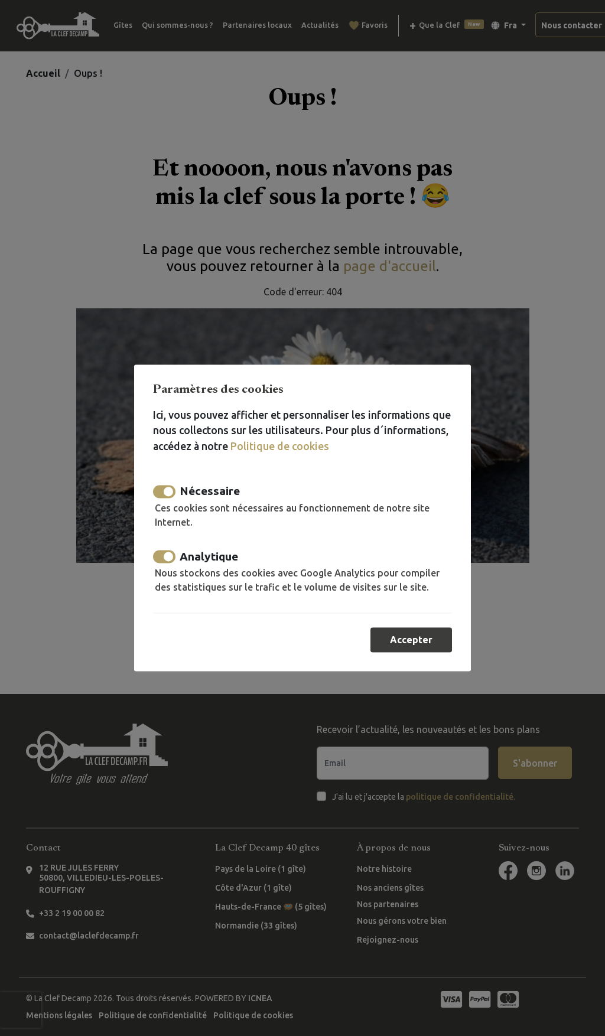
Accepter (411, 640)
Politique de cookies (279, 446)
